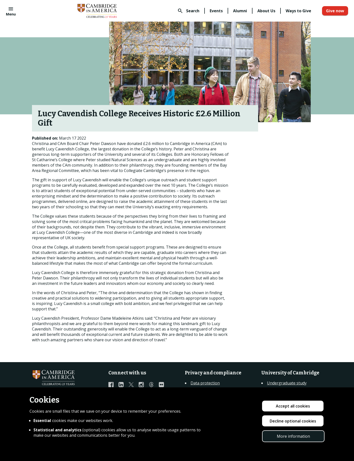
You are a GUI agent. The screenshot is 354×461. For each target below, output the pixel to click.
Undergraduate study (287, 383)
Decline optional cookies (293, 421)
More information (293, 436)
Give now (335, 10)
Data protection (205, 383)
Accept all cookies (293, 406)
